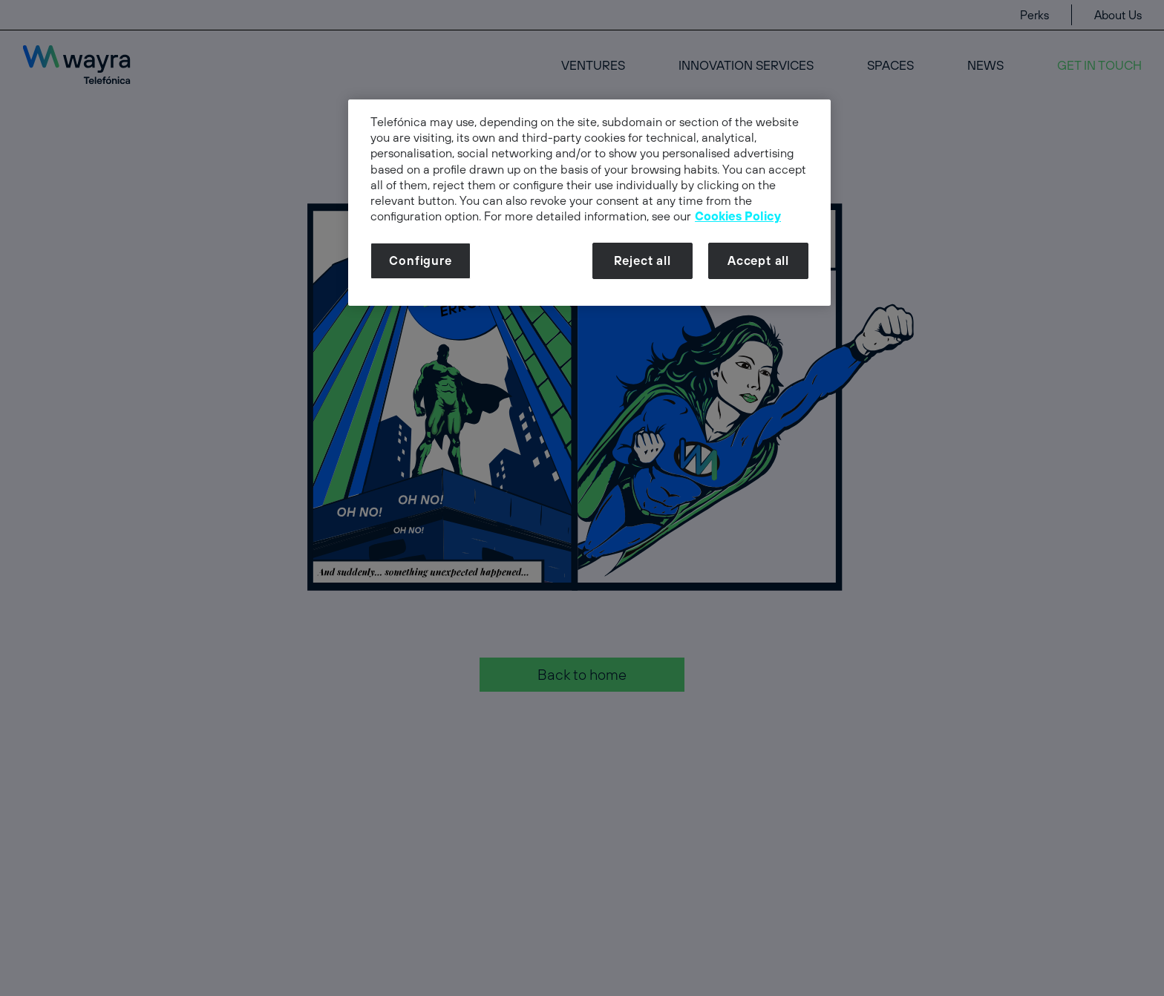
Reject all (642, 260)
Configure (420, 260)
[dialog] (589, 202)
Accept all (758, 260)
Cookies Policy (738, 216)
